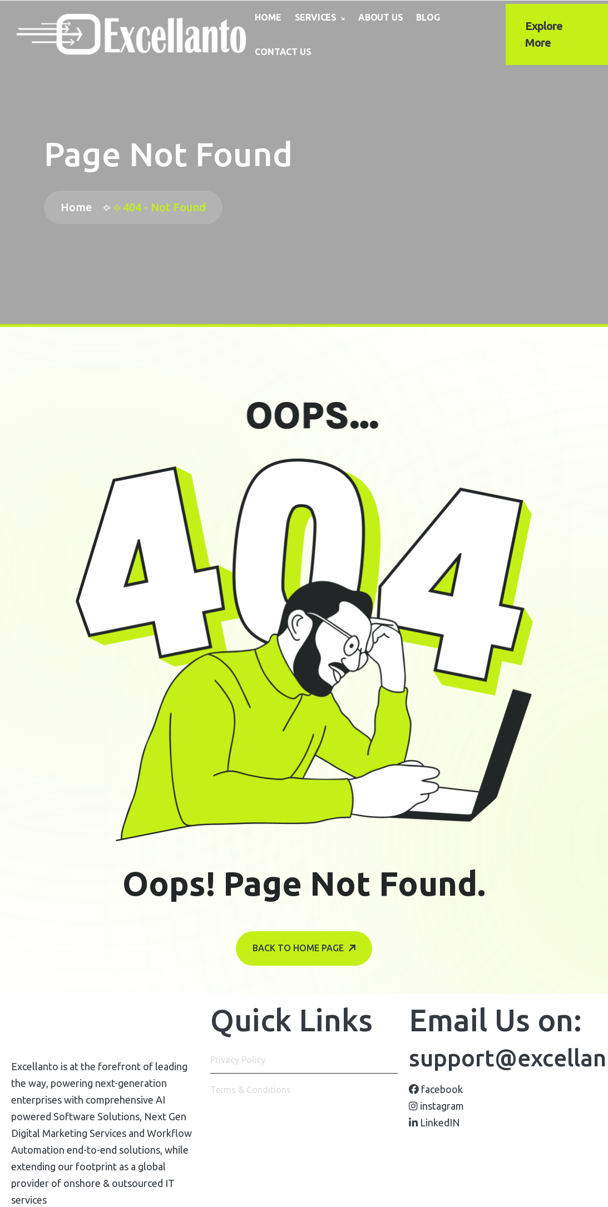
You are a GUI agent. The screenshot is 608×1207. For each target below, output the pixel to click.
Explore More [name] (543, 34)
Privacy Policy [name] (237, 1060)
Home (268, 17)
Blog (427, 17)
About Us (380, 17)
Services (316, 17)
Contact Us (283, 52)
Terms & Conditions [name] (250, 1090)
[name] (131, 34)
